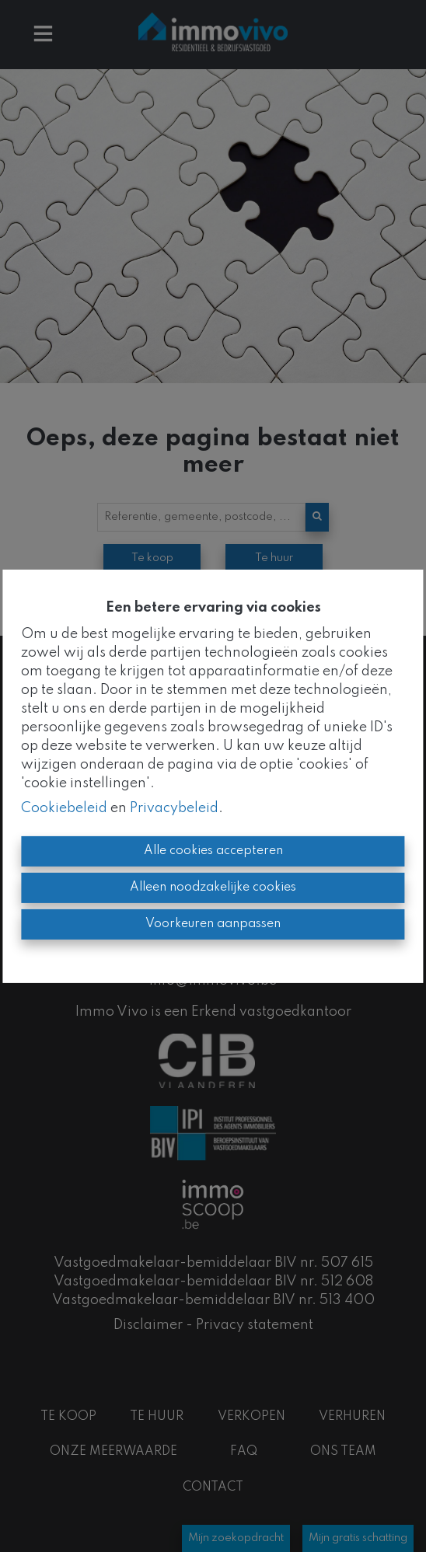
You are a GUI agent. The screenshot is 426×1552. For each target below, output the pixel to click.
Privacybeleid (174, 808)
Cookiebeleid (64, 808)
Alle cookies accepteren (213, 851)
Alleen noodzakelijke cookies (213, 887)
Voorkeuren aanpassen (213, 924)
